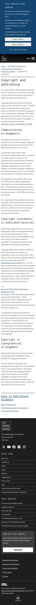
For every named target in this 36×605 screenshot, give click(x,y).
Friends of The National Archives (13, 522)
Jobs (3, 485)
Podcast (4, 473)
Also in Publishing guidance (14, 397)
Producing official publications (11, 69)
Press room (5, 481)
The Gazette (5, 515)
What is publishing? (8, 404)
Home (3, 66)
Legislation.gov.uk (7, 507)
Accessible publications (10, 411)
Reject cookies (18, 44)
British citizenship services (10, 488)
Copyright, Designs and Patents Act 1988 (16, 124)
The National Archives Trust (11, 518)
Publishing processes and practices (14, 408)
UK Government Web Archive (11, 503)
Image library (6, 477)
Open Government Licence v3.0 (12, 591)
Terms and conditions (10, 568)
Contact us (5, 462)
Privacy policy (7, 572)
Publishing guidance (8, 71)
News (3, 466)
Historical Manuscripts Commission (14, 492)
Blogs (3, 470)
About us (4, 458)
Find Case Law (6, 511)
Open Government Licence (11, 263)
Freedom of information (10, 564)
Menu (31, 58)
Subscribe (18, 550)
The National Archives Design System (14, 526)
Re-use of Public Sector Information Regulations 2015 (14, 290)
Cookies (5, 576)
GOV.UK (18, 599)
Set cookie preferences (18, 49)
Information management (17, 66)
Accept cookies (18, 39)
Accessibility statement (10, 560)
